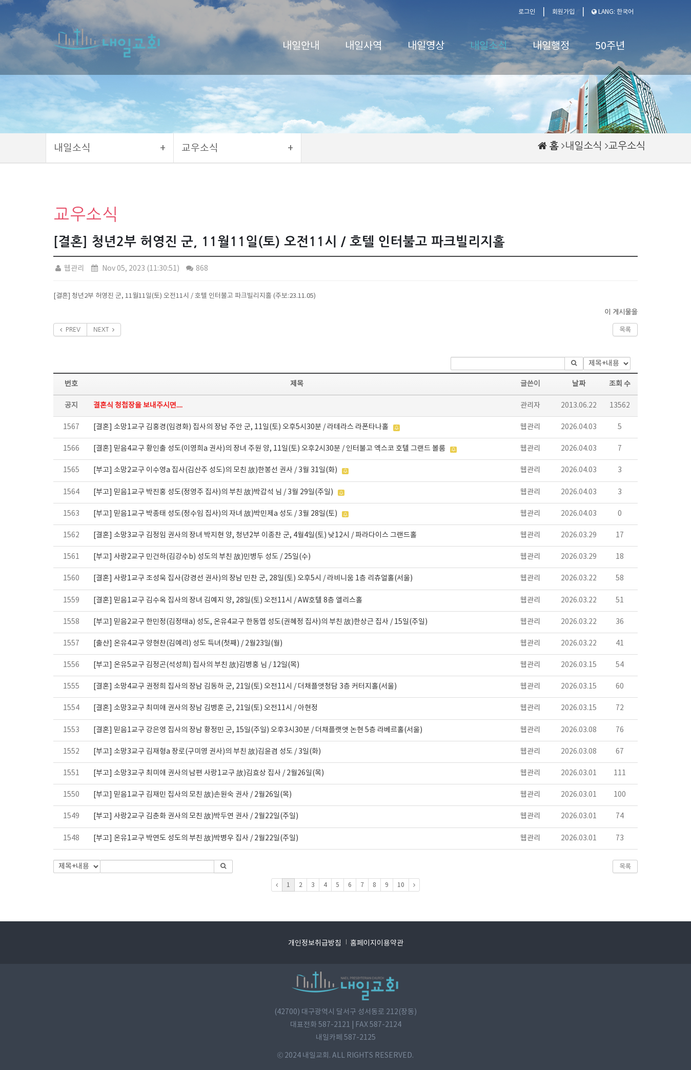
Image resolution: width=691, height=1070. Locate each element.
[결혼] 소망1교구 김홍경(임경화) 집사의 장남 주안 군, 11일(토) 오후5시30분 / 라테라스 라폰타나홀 (241, 427)
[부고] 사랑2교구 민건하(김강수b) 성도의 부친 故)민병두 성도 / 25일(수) (202, 557)
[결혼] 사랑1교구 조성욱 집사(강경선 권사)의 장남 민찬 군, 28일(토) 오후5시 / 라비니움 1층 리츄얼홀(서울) (253, 578)
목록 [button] (625, 866)
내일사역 (363, 46)
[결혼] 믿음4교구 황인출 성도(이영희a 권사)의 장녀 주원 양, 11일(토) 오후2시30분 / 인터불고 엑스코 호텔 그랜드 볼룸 (269, 449)
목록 (625, 330)
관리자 (530, 405)
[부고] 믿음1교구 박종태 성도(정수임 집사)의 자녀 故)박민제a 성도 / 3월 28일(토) (215, 514)
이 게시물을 (621, 312)
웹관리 (68, 269)
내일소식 (488, 46)
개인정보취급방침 (314, 943)
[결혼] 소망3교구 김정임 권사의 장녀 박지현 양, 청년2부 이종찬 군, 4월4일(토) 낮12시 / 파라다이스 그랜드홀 (255, 535)
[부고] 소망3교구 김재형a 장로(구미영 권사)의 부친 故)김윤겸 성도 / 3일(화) (207, 752)
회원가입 (563, 12)
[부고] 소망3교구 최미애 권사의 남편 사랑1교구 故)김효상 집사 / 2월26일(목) (208, 773)
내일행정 (551, 46)
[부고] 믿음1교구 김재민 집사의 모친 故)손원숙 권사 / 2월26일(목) (192, 795)
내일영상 (426, 46)
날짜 (578, 384)
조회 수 (620, 384)
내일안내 (300, 46)
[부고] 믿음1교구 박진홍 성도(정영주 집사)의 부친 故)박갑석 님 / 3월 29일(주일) (213, 492)
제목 (296, 384)
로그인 (526, 12)
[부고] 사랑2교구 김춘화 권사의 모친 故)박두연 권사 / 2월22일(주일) (195, 816)
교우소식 (626, 146)
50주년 (610, 46)
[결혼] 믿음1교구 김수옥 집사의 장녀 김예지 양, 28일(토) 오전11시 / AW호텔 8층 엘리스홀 (227, 600)
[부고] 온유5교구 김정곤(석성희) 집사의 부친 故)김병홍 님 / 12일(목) (196, 665)
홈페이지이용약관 (376, 943)
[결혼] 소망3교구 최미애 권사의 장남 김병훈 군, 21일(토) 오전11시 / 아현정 (205, 708)
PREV (70, 330)
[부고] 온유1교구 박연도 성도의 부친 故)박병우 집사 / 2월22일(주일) (195, 838)
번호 (71, 384)
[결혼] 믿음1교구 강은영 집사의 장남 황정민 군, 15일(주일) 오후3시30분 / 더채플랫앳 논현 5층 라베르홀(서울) (257, 730)
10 (400, 885)
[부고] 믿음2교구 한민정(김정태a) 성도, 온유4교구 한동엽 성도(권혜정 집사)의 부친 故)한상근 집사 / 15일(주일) (260, 622)
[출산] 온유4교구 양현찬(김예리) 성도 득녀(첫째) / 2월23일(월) (187, 643)
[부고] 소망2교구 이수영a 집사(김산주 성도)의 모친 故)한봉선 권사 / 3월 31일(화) (215, 470)
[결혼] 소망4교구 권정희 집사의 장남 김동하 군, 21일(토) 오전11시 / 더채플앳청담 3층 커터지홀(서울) (245, 686)
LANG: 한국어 (613, 12)
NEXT (103, 330)
